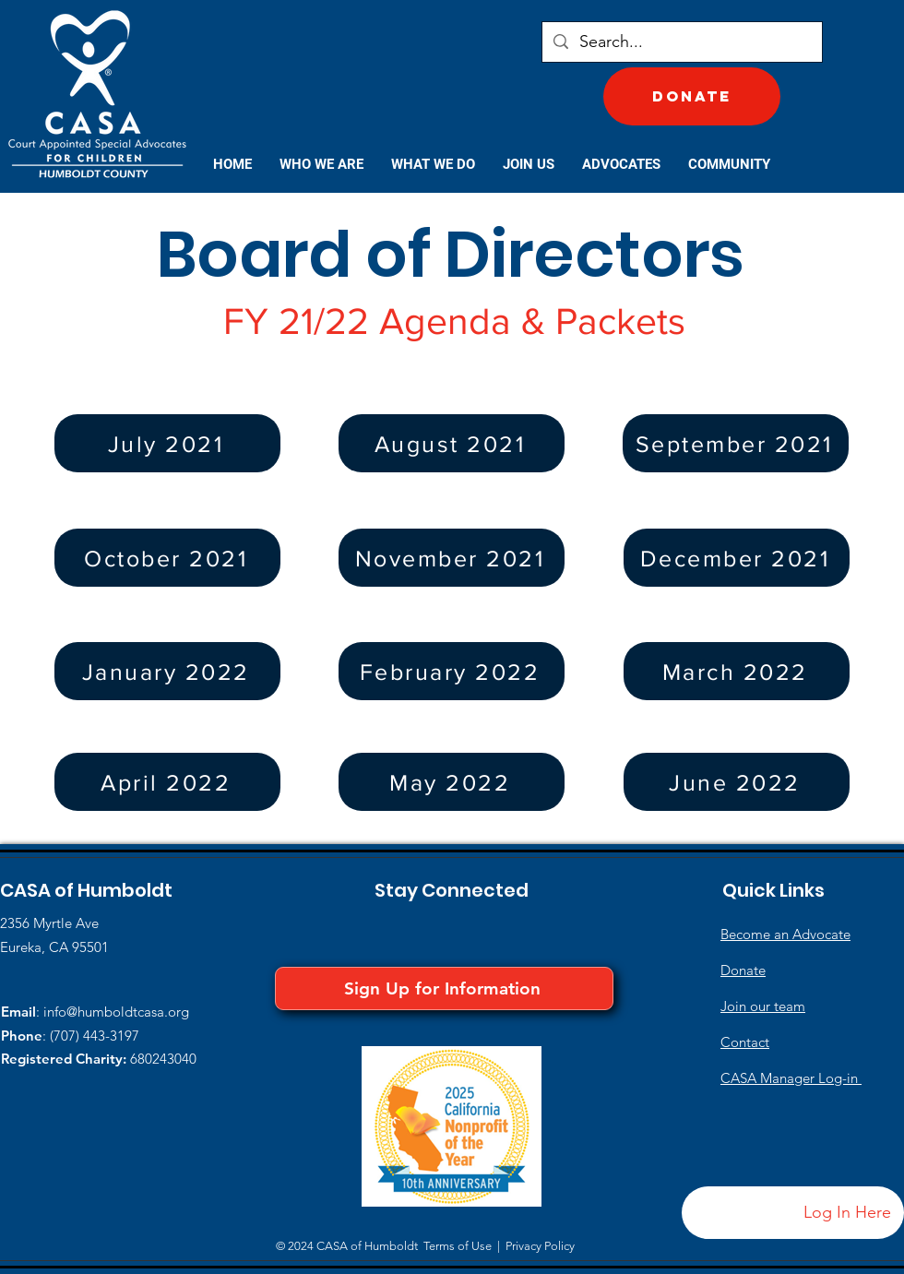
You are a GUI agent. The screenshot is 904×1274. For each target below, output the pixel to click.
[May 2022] (452, 782)
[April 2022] (167, 782)
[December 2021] (737, 558)
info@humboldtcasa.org (116, 1011)
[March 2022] (737, 671)
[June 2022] (737, 782)
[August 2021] (452, 443)
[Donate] (691, 96)
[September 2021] (736, 443)
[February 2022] (452, 671)
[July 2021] (167, 443)
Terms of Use (457, 1246)
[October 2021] (167, 558)
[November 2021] (452, 558)
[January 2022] (167, 671)
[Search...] (681, 42)
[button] (321, 165)
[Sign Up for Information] (444, 988)
